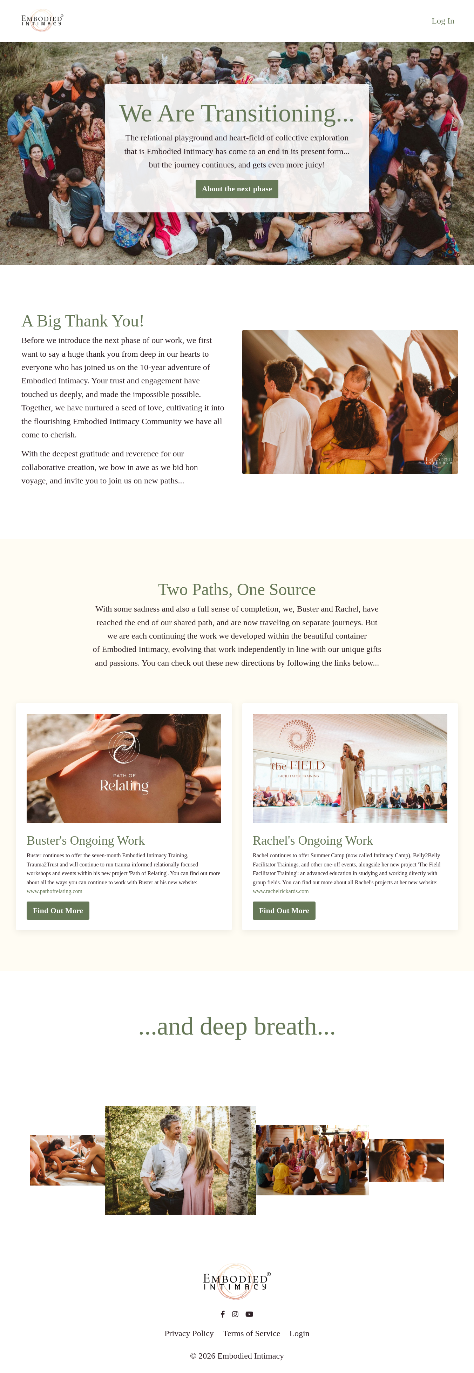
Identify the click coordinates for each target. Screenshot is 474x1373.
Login (299, 1333)
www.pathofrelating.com (54, 891)
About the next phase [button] (237, 189)
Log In (443, 20)
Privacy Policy (189, 1333)
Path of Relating (148, 873)
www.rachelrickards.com (281, 891)
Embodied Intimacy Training (154, 855)
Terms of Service (251, 1333)
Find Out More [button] (58, 910)
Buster (145, 882)
